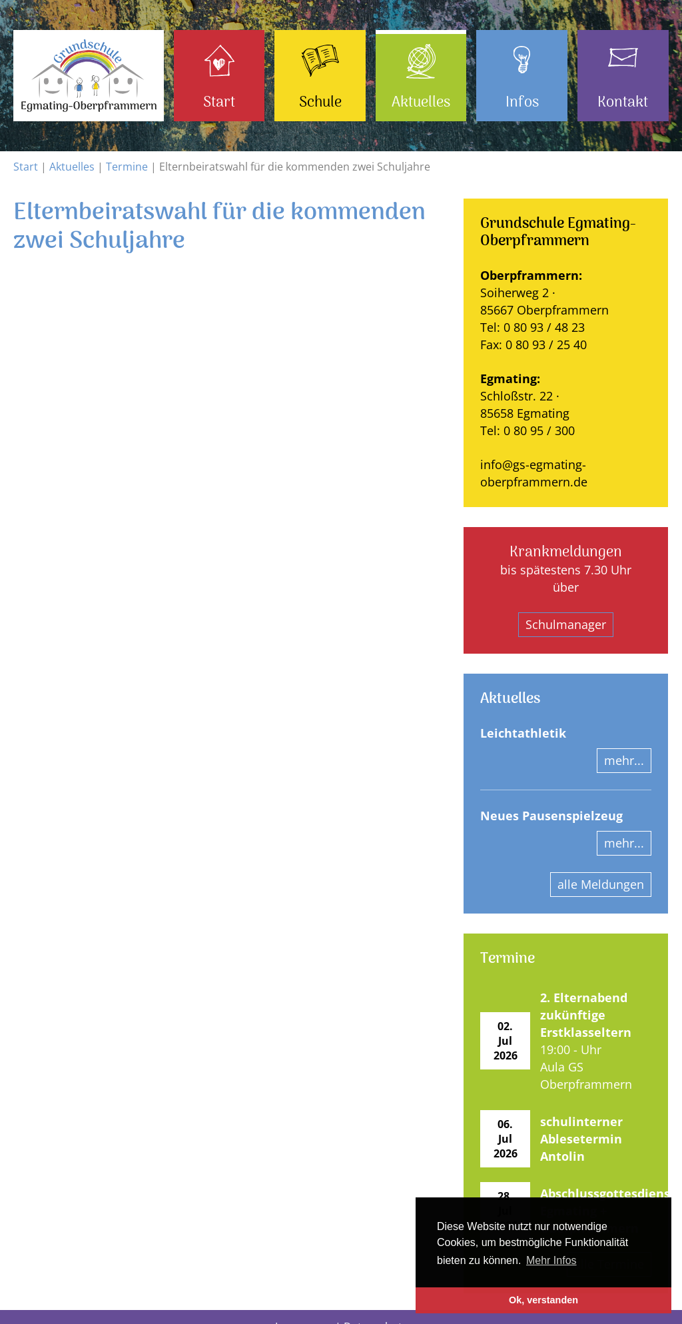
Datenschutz (376, 1307)
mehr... (624, 760)
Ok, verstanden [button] (543, 1300)
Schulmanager (565, 624)
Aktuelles (421, 103)
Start (219, 103)
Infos (522, 103)
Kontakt (622, 103)
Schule (320, 103)
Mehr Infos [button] (551, 1260)
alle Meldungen (600, 884)
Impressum (303, 1307)
